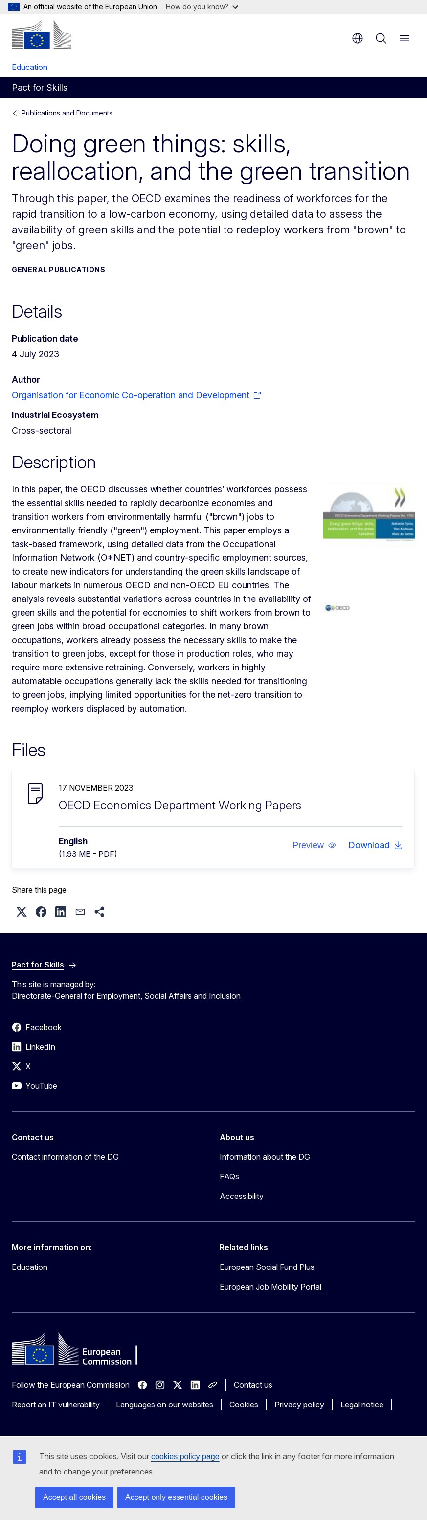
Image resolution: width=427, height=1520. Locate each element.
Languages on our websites (164, 1404)
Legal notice (361, 1404)
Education (29, 67)
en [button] (357, 38)
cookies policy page (185, 1456)
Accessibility (242, 1196)
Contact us (253, 1385)
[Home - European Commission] (41, 34)
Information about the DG (265, 1157)
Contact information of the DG (65, 1157)
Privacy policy (299, 1404)
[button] (314, 845)
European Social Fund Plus (267, 1267)
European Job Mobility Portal (270, 1286)
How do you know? (202, 6)
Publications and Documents (67, 113)
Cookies (243, 1404)
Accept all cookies (74, 1497)
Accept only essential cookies (176, 1497)
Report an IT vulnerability (56, 1404)
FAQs (229, 1176)
